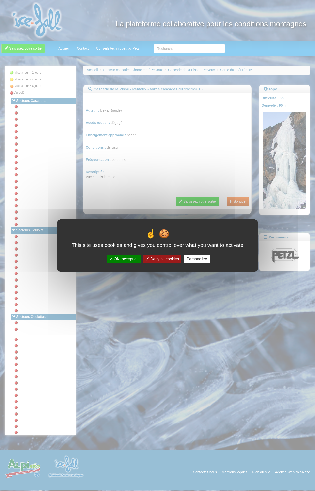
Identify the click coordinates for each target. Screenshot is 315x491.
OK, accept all (124, 259)
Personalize (197, 259)
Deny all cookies (162, 259)
